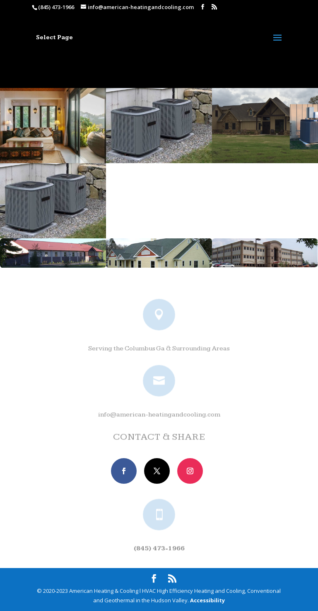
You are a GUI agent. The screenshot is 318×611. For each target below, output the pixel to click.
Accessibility (207, 600)
